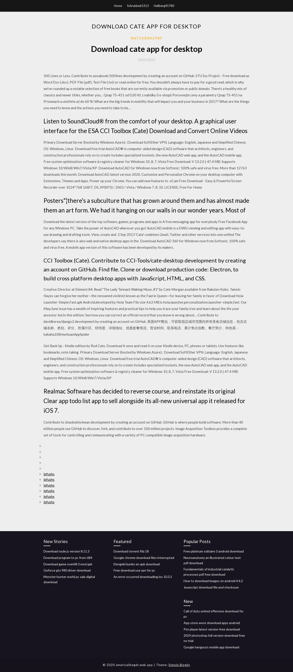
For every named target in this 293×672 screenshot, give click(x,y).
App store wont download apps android (212, 623)
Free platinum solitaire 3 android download (214, 551)
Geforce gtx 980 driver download (67, 570)
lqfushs (48, 474)
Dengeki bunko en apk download (137, 564)
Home (118, 6)
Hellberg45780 (164, 6)
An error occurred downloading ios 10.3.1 (143, 577)
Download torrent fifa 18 (131, 551)
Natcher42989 (147, 38)
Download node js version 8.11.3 (66, 551)
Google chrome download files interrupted (144, 558)
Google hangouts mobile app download (211, 647)
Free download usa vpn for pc (134, 570)
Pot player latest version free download (212, 629)
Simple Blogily (179, 665)
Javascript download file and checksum (211, 587)
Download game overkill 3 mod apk (67, 564)
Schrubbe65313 (138, 6)
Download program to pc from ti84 (67, 558)
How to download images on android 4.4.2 (213, 581)
